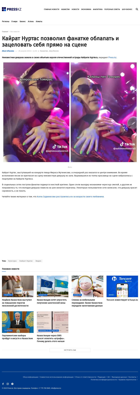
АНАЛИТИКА (97, 9)
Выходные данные (119, 377)
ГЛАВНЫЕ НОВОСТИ (51, 9)
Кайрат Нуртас (26, 261)
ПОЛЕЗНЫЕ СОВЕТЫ (112, 9)
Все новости (14, 32)
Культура (12, 261)
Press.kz (112, 57)
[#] (11, 8)
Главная (5, 32)
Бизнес (23, 21)
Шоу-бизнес (54, 51)
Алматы (39, 21)
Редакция (102, 377)
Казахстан (44, 51)
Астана (31, 21)
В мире (14, 21)
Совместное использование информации (57, 377)
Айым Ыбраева (8, 51)
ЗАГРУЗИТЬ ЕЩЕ (70, 350)
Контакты (133, 377)
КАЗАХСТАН (65, 9)
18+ (109, 377)
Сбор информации (31, 377)
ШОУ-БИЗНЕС (127, 9)
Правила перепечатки (128, 380)
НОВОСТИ (75, 9)
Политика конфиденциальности (104, 380)
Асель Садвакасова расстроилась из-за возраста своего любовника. (70, 196)
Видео (38, 261)
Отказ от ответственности (86, 377)
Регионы (5, 21)
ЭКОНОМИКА (86, 9)
